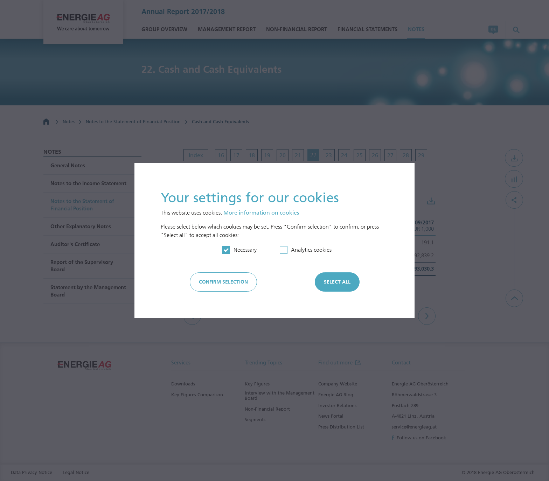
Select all (337, 282)
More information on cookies (261, 212)
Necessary (245, 249)
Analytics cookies (311, 249)
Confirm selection (223, 282)
